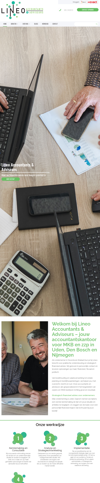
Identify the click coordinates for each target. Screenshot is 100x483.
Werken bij (45, 24)
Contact (55, 24)
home (5, 24)
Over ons (25, 24)
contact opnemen (88, 10)
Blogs (36, 24)
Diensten (13, 24)
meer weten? (10, 179)
